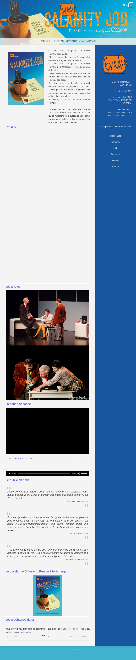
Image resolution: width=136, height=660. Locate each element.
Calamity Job (89, 41)
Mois (71, 636)
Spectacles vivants (66, 41)
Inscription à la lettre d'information (115, 127)
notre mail (115, 142)
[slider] (44, 473)
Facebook (115, 154)
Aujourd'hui (12, 636)
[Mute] (78, 473)
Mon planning (82, 636)
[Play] (9, 473)
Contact (76, 650)
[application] (47, 473)
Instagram (115, 160)
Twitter (116, 148)
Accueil (45, 41)
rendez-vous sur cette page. (18, 632)
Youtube (115, 166)
